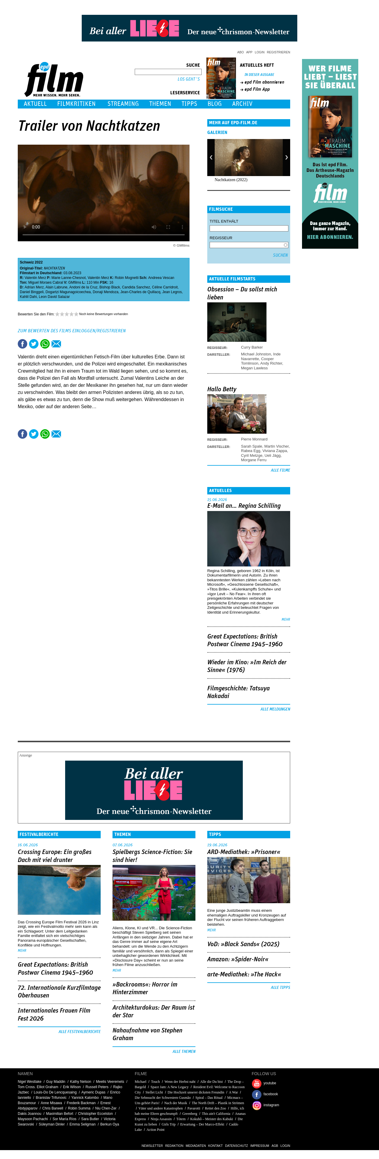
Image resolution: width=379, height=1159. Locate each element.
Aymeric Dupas (93, 1092)
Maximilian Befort (59, 1114)
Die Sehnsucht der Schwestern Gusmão (163, 1098)
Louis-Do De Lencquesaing (55, 1092)
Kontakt (215, 1145)
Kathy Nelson (80, 1082)
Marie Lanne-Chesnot (69, 278)
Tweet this (33, 344)
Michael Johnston (256, 354)
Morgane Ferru (253, 460)
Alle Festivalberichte (80, 1032)
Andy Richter (271, 363)
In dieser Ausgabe (259, 74)
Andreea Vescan (161, 278)
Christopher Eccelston (95, 1114)
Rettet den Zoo (215, 1108)
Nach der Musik (175, 1103)
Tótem (180, 1119)
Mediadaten (196, 1145)
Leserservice (185, 92)
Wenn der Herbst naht (180, 1082)
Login (260, 52)
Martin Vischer (276, 446)
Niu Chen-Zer (106, 1108)
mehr (286, 619)
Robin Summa (79, 1108)
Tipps (189, 104)
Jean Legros (172, 292)
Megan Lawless (254, 368)
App (249, 52)
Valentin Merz (35, 278)
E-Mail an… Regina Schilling (244, 506)
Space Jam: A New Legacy (169, 1087)
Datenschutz (236, 1145)
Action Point (156, 1130)
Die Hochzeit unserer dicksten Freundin (196, 1092)
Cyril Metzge (251, 455)
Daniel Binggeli (32, 292)
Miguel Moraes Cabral (45, 282)
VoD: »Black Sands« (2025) (243, 944)
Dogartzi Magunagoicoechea (68, 292)
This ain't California (216, 1114)
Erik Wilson (72, 1087)
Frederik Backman (81, 1103)
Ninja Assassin (161, 1119)
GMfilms (74, 282)
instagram (271, 1105)
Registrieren (278, 52)
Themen (160, 104)
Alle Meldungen (275, 709)
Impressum (259, 1145)
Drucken (67, 344)
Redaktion (174, 1145)
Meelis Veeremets (110, 1082)
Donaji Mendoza (105, 292)
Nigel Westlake (29, 1082)
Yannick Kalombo (85, 1098)
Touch (155, 1082)
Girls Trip (169, 1124)
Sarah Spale (251, 446)
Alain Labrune (57, 287)
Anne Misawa (51, 1103)
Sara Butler (90, 1119)
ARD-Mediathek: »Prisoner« (243, 852)
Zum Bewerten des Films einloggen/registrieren (72, 330)
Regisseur (221, 238)
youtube (270, 1083)
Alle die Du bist (211, 1082)
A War (233, 1092)
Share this (22, 344)
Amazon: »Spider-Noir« (238, 959)
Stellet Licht (154, 1092)
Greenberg (189, 1114)
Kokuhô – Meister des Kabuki (211, 1119)
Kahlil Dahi (28, 297)
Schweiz (27, 262)
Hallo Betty (221, 389)
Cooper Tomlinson (257, 361)
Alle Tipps (280, 988)
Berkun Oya (109, 1124)
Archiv (242, 104)
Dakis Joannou (29, 1114)
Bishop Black (109, 287)
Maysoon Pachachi (33, 1119)
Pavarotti (193, 1108)
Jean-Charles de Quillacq (140, 292)
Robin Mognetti (127, 278)
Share (45, 344)
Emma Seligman (83, 1124)
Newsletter (152, 1145)
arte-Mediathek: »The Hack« (244, 974)
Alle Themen (184, 1052)
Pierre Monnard (254, 439)
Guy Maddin (55, 1082)
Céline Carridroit (165, 287)
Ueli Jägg (272, 455)
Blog (215, 104)
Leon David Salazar (54, 297)
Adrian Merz (34, 287)
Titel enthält (224, 221)
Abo (240, 52)
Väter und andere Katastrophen (161, 1108)
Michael (140, 1082)
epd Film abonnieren (264, 82)
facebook (271, 1094)
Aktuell (35, 104)
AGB (275, 1145)
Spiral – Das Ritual (209, 1098)
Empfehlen (56, 344)
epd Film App (257, 89)
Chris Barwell (52, 1108)
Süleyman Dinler (52, 1124)
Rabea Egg (250, 450)
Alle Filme (280, 470)
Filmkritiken (76, 104)
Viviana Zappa (274, 450)
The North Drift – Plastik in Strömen (218, 1103)
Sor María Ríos (64, 1119)
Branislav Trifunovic (51, 1098)
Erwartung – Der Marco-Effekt (202, 1124)
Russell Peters (97, 1087)
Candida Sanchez (136, 287)
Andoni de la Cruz (83, 287)
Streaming (123, 104)
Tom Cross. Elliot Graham (38, 1087)
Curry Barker (252, 347)
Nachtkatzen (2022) (231, 180)
